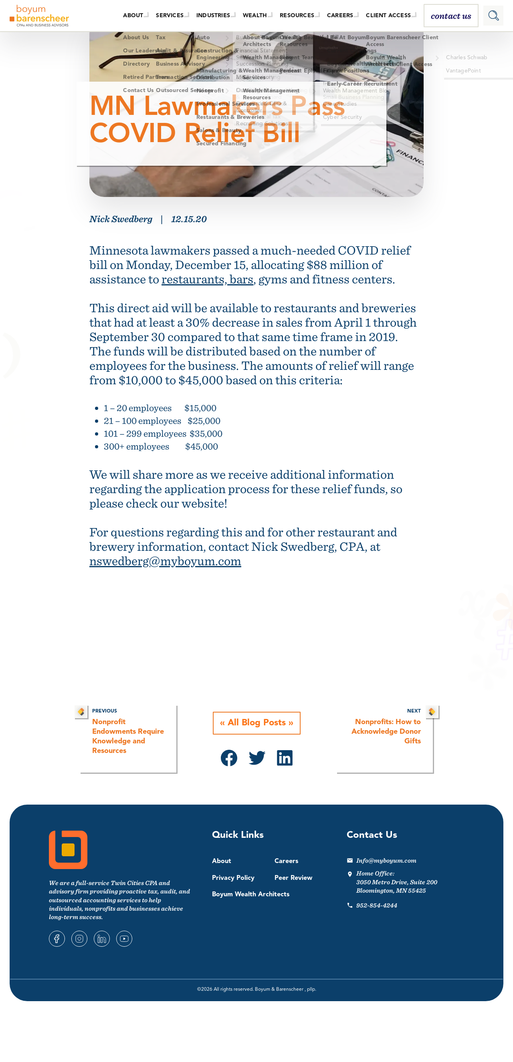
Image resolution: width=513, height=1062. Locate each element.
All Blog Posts (256, 723)
